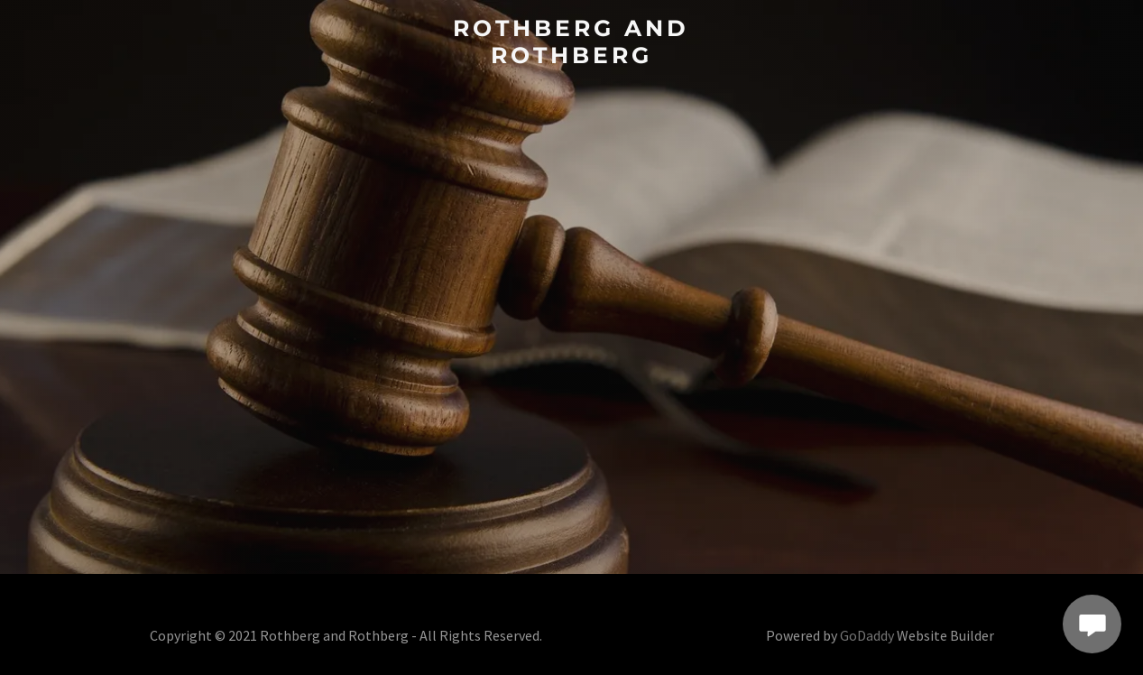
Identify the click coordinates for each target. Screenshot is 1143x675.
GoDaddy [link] (867, 635)
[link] (571, 57)
